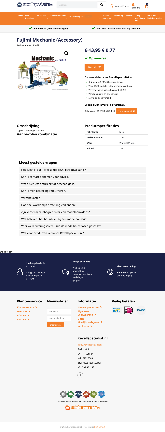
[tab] (82, 170)
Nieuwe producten (107, 16)
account (30, 278)
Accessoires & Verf (58, 15)
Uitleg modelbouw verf (140, 18)
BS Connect (99, 426)
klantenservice (122, 6)
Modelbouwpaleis (80, 16)
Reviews (129, 15)
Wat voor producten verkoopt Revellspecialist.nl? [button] (52, 233)
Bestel (94, 67)
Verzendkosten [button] (30, 198)
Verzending (118, 15)
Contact (21, 319)
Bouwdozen (42, 15)
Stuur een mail (126, 111)
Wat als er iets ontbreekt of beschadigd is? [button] (48, 184)
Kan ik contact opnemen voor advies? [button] (45, 177)
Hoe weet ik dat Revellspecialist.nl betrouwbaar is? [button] (53, 170)
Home (20, 15)
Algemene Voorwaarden (85, 313)
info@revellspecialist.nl (90, 344)
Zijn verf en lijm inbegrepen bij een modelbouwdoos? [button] (55, 212)
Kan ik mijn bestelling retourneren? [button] (43, 191)
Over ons (22, 311)
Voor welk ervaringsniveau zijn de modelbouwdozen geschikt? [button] (61, 226)
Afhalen (21, 315)
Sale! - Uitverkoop (29, 16)
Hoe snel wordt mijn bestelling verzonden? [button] (48, 205)
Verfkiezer (83, 326)
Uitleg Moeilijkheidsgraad (89, 320)
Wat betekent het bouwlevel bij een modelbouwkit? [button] (54, 219)
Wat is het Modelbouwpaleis (154, 16)
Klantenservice (25, 307)
